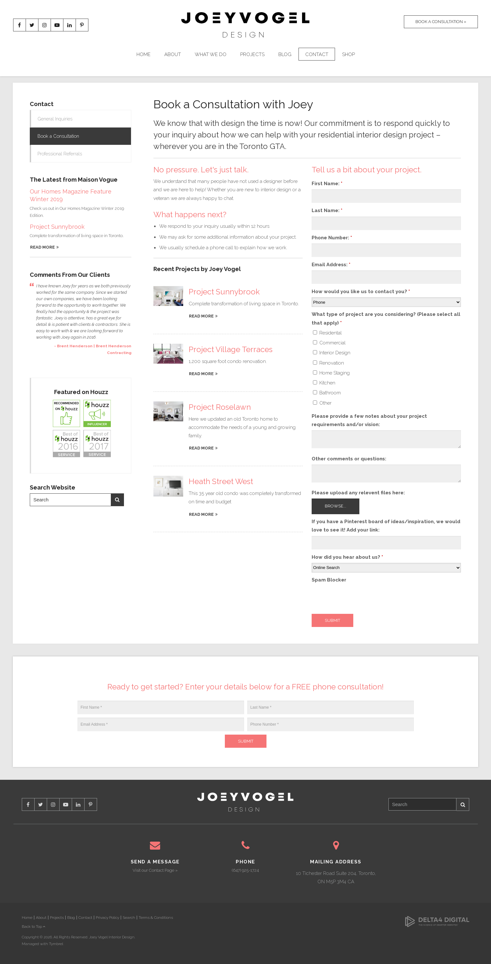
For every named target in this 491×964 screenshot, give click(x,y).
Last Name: (327, 210)
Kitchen (324, 383)
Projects (252, 55)
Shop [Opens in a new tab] (348, 55)
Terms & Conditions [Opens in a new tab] (156, 917)
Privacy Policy (107, 917)
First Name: (327, 183)
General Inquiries (55, 119)
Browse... (335, 506)
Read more (201, 316)
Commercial (329, 343)
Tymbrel (56, 944)
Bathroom (327, 393)
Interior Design (331, 353)
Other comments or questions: (349, 459)
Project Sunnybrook (224, 291)
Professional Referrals (60, 154)
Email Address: (331, 265)
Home (143, 55)
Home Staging (331, 373)
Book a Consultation (59, 136)
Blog (284, 55)
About (172, 55)
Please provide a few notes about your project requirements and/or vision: (369, 420)
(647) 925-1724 (245, 870)
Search (117, 500)
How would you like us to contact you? (361, 291)
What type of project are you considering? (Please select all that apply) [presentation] (386, 318)
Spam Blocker (329, 580)
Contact (316, 55)
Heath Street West (221, 481)
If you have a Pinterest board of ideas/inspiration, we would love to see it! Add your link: (386, 526)
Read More (42, 248)
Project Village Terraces (231, 349)
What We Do (210, 55)
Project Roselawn (220, 407)
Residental (327, 333)
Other (322, 403)
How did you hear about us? (347, 557)
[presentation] (360, 598)
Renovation (328, 363)
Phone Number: (332, 238)
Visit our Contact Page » (155, 870)
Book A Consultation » (439, 25)
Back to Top (33, 926)
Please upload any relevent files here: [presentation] (358, 493)
